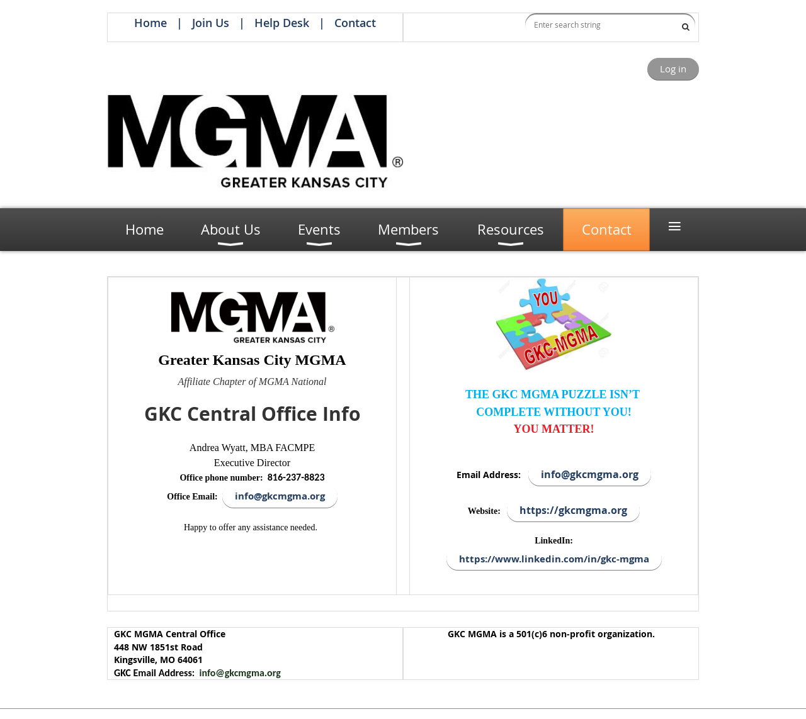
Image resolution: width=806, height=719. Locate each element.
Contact (355, 22)
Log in (673, 68)
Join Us (210, 22)
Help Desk (281, 22)
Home (150, 22)
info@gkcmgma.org (239, 673)
